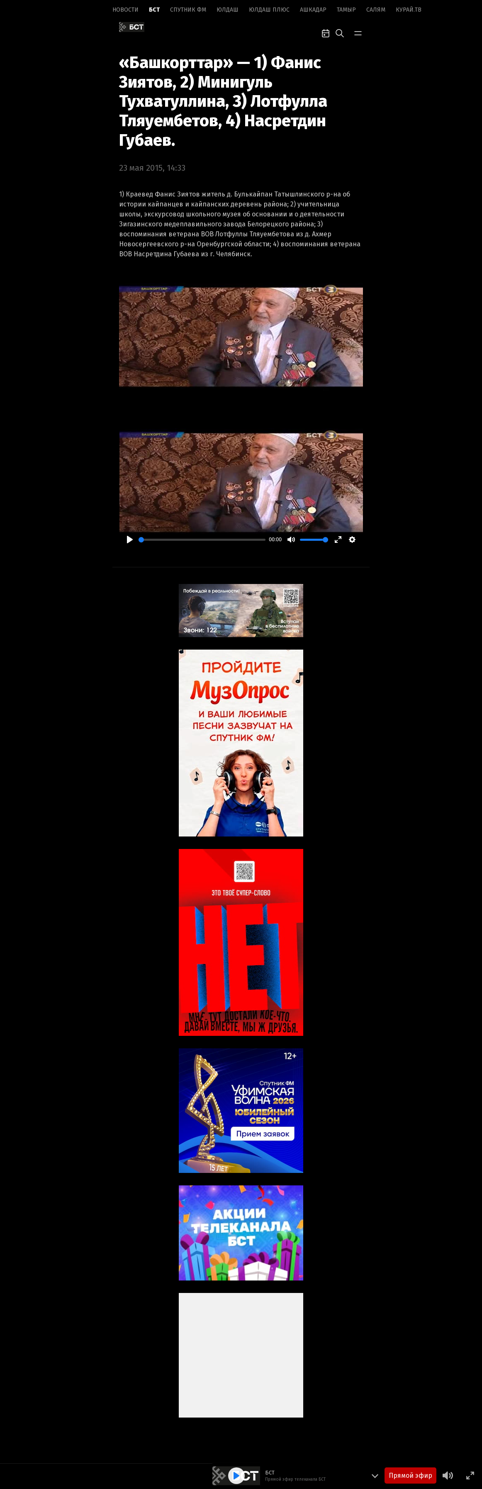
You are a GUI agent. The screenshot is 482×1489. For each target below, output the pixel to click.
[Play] (129, 539)
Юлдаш (228, 9)
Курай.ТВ (408, 9)
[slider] (202, 540)
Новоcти (125, 9)
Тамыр (346, 9)
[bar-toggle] (358, 32)
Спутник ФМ (188, 9)
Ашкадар (313, 9)
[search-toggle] (340, 32)
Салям (375, 9)
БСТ (154, 9)
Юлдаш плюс (269, 9)
